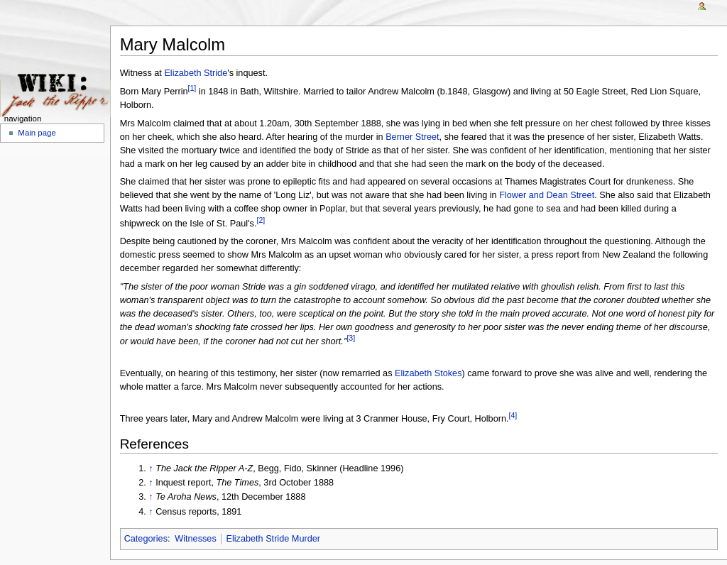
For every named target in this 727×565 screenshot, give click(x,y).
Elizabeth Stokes (428, 373)
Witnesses (196, 539)
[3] (350, 338)
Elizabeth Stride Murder (273, 539)
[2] (260, 220)
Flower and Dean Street (546, 195)
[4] (513, 415)
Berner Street (412, 137)
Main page (37, 132)
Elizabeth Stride (195, 73)
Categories (146, 539)
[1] (192, 88)
